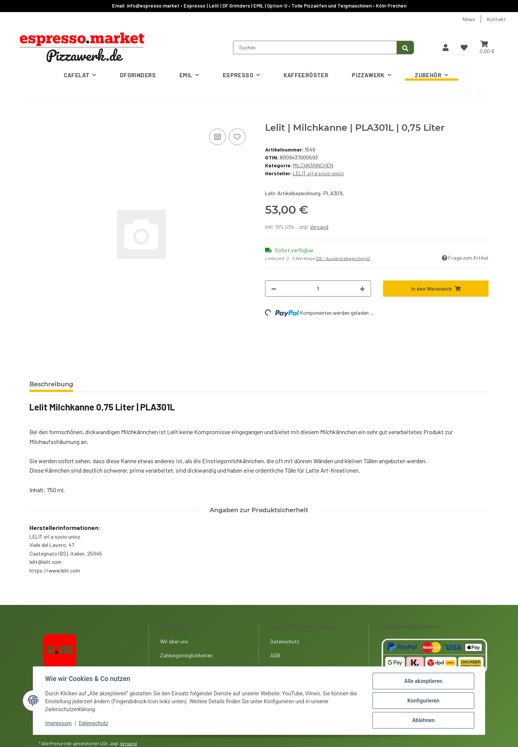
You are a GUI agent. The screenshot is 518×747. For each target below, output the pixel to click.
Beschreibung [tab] (51, 384)
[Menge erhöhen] (362, 288)
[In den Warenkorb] (35, 118)
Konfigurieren (423, 701)
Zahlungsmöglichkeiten (186, 655)
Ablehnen (423, 720)
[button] (446, 47)
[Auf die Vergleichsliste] (217, 137)
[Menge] (318, 288)
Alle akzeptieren (423, 681)
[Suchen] (315, 47)
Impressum (58, 724)
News (469, 19)
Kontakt (496, 19)
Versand (319, 226)
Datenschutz (93, 724)
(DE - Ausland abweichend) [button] (343, 258)
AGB (275, 655)
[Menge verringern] (273, 288)
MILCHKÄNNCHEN (313, 165)
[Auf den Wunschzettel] (237, 137)
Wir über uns (174, 641)
